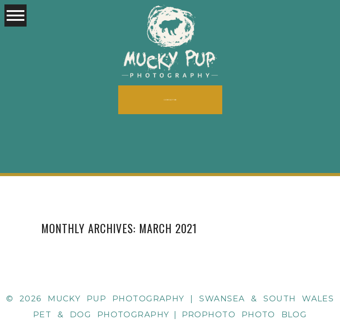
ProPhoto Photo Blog (244, 314)
